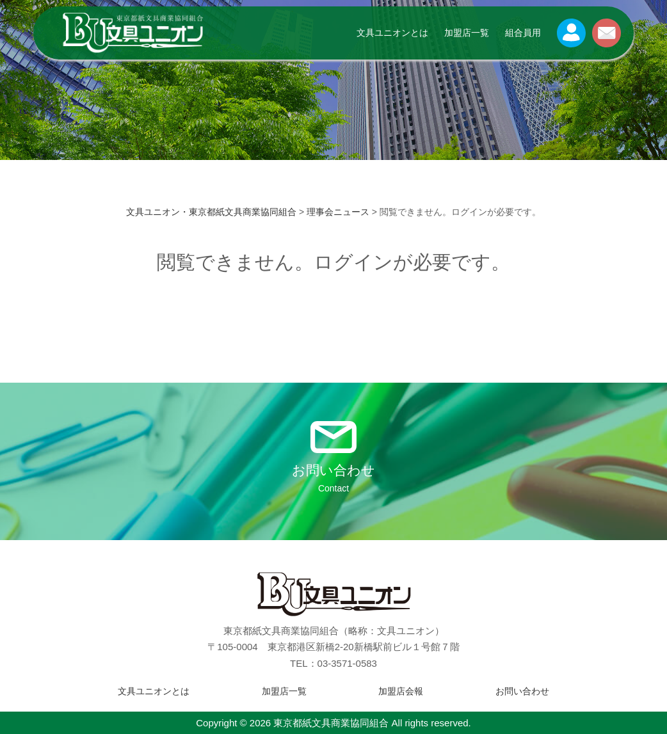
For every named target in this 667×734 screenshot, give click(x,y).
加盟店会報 (400, 691)
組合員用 (523, 33)
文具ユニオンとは (392, 33)
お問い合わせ (522, 691)
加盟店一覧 (466, 33)
